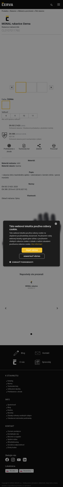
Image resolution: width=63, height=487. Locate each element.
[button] (21, 262)
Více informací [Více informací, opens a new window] (36, 244)
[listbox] (56, 224)
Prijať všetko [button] (32, 250)
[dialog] (31, 243)
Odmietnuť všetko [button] (31, 256)
